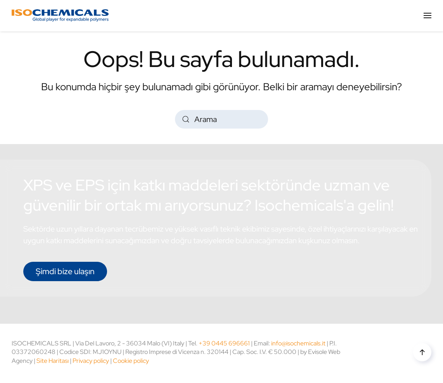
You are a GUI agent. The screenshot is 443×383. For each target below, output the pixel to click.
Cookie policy (131, 361)
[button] (427, 15)
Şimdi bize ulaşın (65, 271)
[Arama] (221, 119)
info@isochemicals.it (298, 343)
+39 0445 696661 (224, 343)
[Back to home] (60, 15)
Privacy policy (91, 361)
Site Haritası (52, 361)
